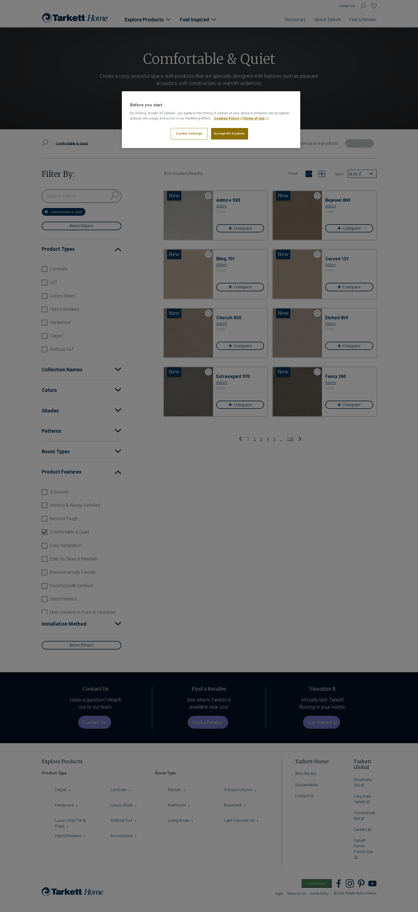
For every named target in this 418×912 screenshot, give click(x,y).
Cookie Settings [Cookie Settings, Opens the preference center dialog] (189, 133)
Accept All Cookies (229, 133)
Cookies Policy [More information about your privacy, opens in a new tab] (226, 118)
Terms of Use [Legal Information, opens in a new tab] (254, 118)
